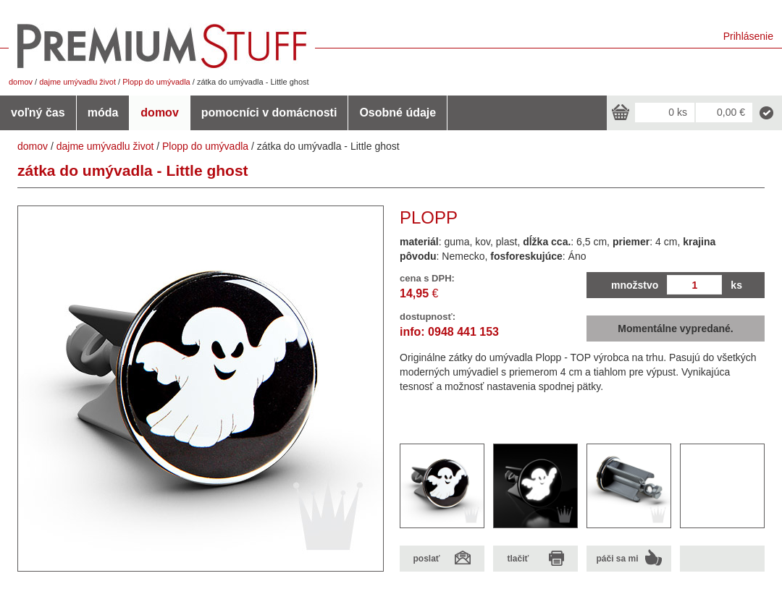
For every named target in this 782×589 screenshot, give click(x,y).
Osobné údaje (397, 112)
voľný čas (38, 112)
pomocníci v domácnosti (269, 112)
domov (21, 81)
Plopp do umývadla (156, 81)
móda (103, 112)
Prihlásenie (748, 36)
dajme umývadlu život (77, 81)
